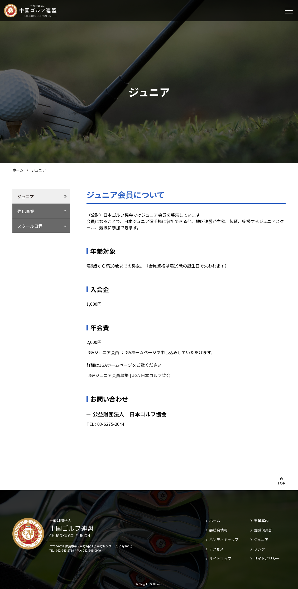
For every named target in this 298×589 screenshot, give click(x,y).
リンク (259, 549)
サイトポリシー (267, 558)
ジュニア (261, 539)
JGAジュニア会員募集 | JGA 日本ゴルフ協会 (128, 375)
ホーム (214, 520)
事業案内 (261, 520)
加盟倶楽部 (263, 530)
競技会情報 (218, 530)
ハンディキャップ (223, 539)
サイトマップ (220, 558)
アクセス (216, 549)
